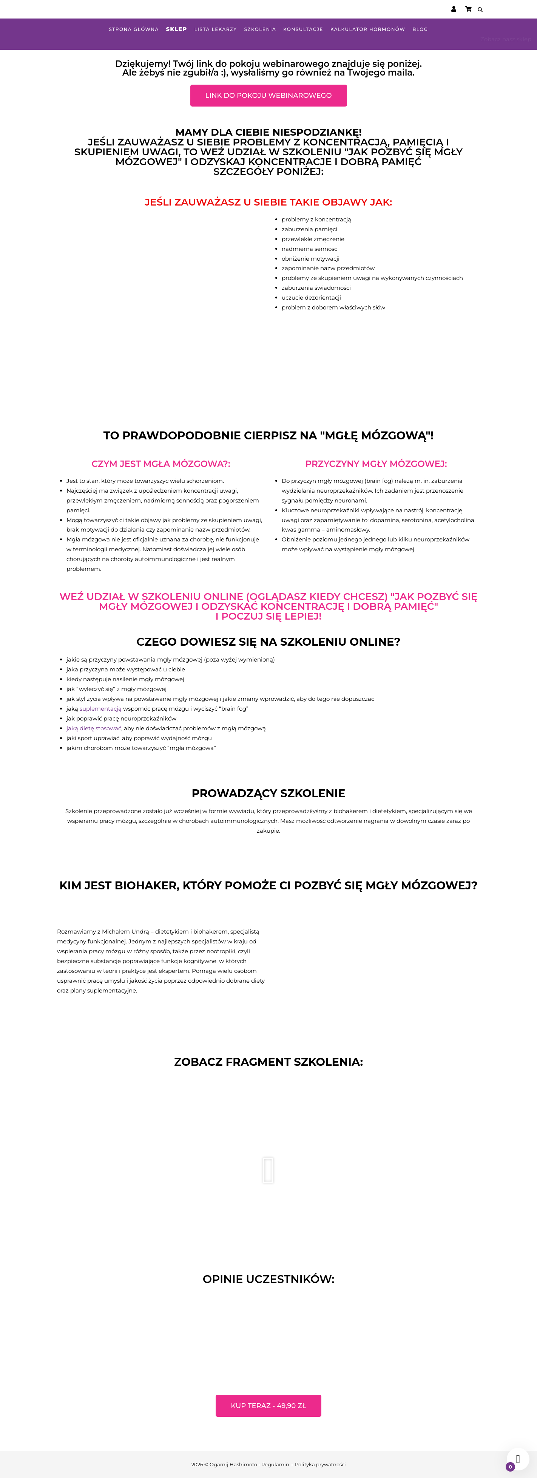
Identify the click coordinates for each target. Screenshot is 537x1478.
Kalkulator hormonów (367, 29)
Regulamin (275, 1464)
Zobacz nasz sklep (505, 39)
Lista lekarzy (215, 29)
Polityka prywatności (320, 1464)
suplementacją (101, 708)
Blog (420, 29)
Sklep (176, 29)
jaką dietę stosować (93, 728)
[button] (269, 1170)
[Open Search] (480, 10)
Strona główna (134, 29)
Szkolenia (260, 29)
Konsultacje (303, 29)
